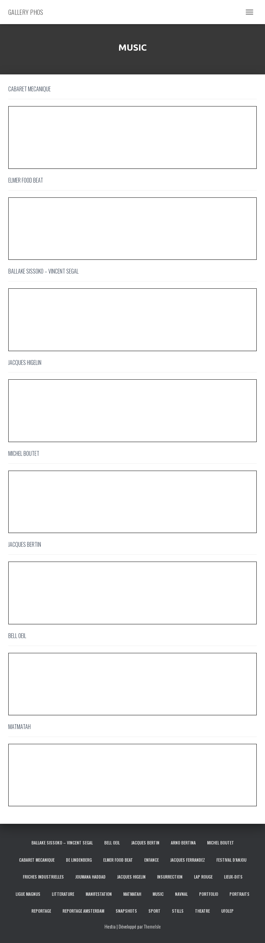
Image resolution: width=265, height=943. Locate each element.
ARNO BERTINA (183, 842)
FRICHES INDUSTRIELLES (43, 877)
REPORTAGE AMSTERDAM (83, 911)
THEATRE (202, 911)
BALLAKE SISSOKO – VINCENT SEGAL (62, 842)
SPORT (154, 911)
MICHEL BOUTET (220, 842)
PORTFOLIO (208, 894)
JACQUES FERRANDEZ (187, 860)
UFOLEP (227, 911)
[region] (132, 137)
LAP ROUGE (203, 877)
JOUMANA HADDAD (90, 877)
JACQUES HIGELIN (131, 877)
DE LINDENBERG (79, 860)
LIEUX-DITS (233, 877)
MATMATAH (132, 894)
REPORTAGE (41, 911)
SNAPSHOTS (126, 911)
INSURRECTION (170, 877)
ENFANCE (151, 860)
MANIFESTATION (99, 894)
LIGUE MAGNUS (28, 894)
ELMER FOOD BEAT (118, 860)
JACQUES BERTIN (145, 842)
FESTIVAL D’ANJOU (231, 860)
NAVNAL (181, 894)
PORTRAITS (239, 894)
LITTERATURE (63, 894)
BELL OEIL (112, 842)
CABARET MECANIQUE (37, 860)
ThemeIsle (152, 926)
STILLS (178, 911)
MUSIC (158, 894)
